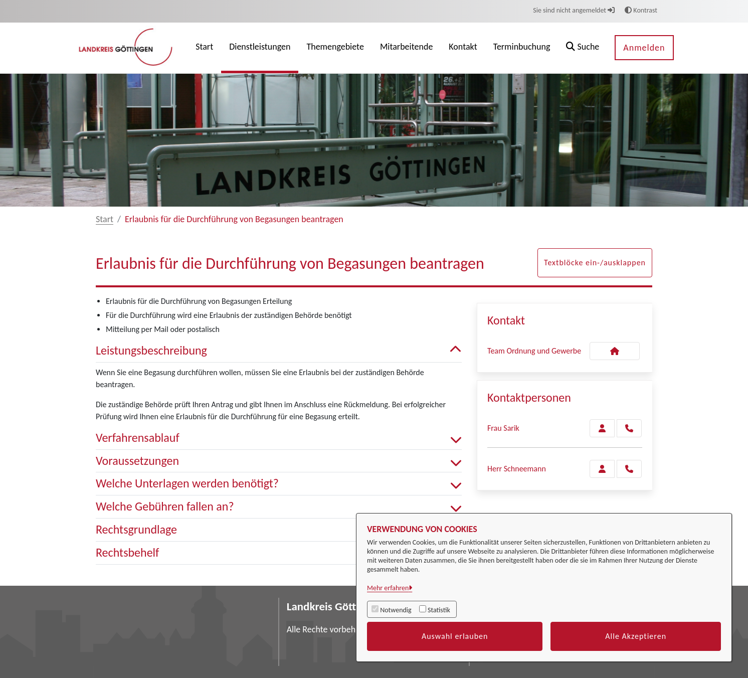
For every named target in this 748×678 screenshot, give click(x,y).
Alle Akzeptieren (635, 636)
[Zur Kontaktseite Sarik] (602, 428)
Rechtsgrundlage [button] (279, 530)
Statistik (439, 610)
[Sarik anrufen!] (629, 428)
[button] (582, 48)
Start (104, 219)
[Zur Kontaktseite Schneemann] (602, 469)
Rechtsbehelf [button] (279, 553)
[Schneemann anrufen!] (629, 469)
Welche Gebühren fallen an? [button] (279, 506)
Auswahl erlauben (455, 636)
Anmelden (644, 47)
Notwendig (395, 610)
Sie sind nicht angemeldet (574, 10)
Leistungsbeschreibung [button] (279, 351)
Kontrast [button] (641, 10)
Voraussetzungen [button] (279, 461)
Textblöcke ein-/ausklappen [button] (595, 262)
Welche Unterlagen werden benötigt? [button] (279, 483)
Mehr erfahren (388, 588)
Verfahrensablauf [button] (279, 438)
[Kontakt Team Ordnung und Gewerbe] (615, 351)
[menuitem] (204, 48)
